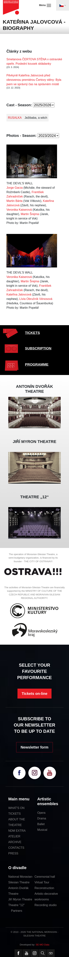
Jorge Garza (14, 187)
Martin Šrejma (30, 214)
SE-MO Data (42, 944)
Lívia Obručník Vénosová (35, 298)
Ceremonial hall (45, 876)
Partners (16, 910)
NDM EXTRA (17, 830)
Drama (41, 818)
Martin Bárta (14, 200)
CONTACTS (16, 847)
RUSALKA (15, 117)
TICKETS (32, 333)
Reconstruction (44, 888)
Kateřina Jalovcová (18, 294)
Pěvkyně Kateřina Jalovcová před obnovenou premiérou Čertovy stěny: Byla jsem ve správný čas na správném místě (33, 80)
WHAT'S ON (16, 808)
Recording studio (46, 905)
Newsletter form (34, 747)
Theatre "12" (16, 905)
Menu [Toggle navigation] (45, 5)
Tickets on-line (34, 694)
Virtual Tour (42, 882)
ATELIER (14, 836)
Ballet (41, 824)
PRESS (13, 853)
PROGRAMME (37, 364)
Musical (42, 829)
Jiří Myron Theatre (20, 899)
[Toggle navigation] (62, 5)
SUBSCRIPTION (38, 348)
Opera (41, 812)
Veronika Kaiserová (19, 209)
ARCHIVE (14, 842)
